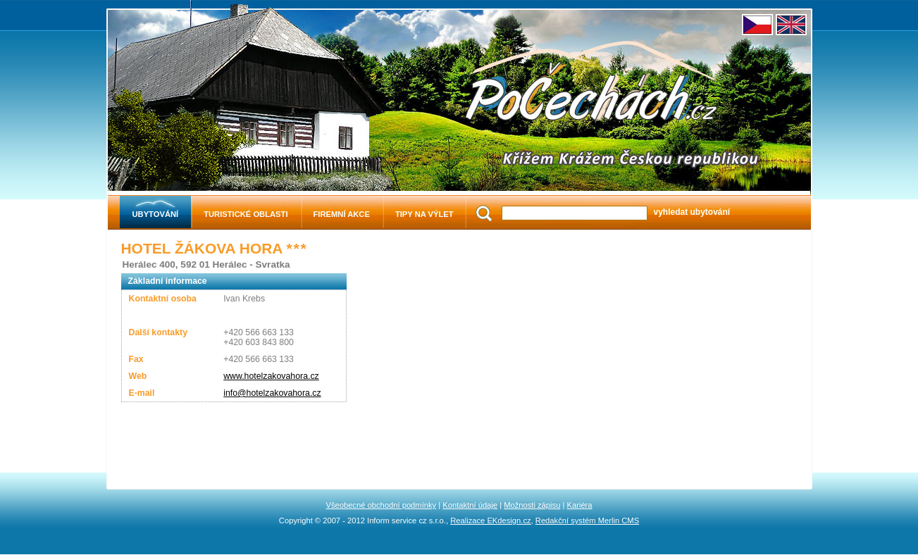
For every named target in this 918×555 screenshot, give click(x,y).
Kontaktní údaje (469, 505)
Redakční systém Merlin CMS (587, 520)
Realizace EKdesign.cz (490, 520)
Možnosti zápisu (532, 505)
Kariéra (580, 505)
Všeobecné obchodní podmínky (380, 505)
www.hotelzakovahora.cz (271, 376)
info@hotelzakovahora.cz (272, 393)
